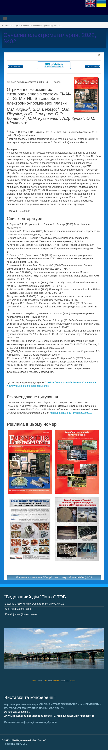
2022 (60, 26)
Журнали (25, 26)
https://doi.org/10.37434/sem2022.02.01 (71, 412)
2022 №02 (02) (92, 66)
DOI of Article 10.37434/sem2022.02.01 (54, 65)
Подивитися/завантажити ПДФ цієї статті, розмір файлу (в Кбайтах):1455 (54, 577)
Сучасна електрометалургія (43, 26)
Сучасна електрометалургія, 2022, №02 (49, 38)
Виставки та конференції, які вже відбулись (30, 722)
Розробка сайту (15, 743)
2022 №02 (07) (15, 66)
